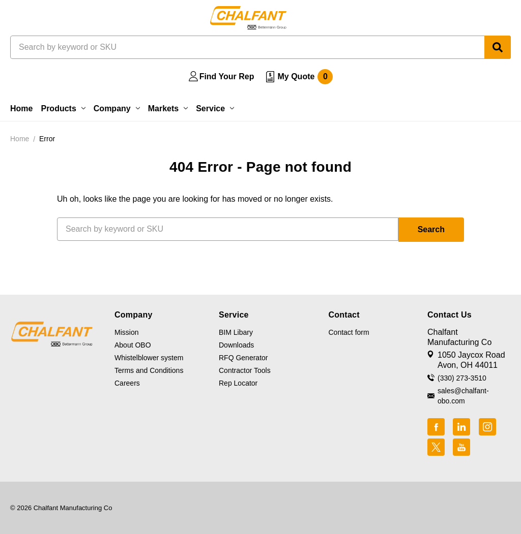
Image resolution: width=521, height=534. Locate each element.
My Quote (305, 76)
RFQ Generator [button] (243, 358)
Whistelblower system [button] (148, 358)
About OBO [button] (132, 345)
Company (117, 108)
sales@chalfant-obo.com (463, 396)
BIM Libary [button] (236, 332)
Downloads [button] (236, 345)
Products (63, 108)
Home (21, 108)
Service (215, 108)
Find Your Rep (226, 76)
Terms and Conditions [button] (148, 370)
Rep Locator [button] (238, 383)
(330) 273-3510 (462, 378)
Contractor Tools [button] (245, 370)
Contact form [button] (349, 332)
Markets (168, 108)
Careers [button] (127, 383)
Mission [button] (126, 332)
